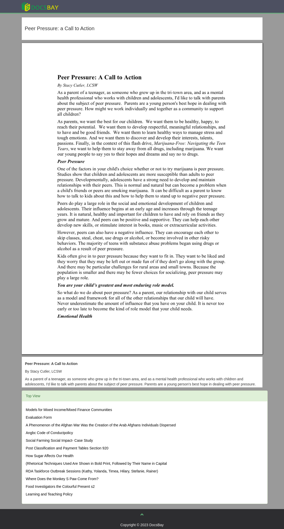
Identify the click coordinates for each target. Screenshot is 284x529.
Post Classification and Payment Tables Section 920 (67, 448)
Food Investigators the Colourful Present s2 (60, 486)
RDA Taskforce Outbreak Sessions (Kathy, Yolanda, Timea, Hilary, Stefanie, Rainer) (92, 471)
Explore (78, 6)
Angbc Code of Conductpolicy (49, 433)
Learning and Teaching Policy (49, 494)
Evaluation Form (39, 417)
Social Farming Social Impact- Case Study (59, 440)
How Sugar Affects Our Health (50, 456)
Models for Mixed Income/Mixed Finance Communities (69, 410)
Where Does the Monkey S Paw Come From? (62, 479)
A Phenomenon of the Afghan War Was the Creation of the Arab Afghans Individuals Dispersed (101, 425)
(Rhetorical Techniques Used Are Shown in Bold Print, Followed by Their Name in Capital (96, 463)
